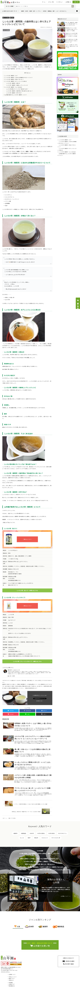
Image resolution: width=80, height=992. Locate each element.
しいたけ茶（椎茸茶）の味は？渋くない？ (14, 79)
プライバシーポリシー (5, 972)
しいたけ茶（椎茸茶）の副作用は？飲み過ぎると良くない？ (19, 91)
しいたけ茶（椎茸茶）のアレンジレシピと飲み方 (16, 81)
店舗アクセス (12, 978)
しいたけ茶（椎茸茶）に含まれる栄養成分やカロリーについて (19, 77)
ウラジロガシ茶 (56, 838)
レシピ (57, 11)
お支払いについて (13, 977)
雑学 (54, 11)
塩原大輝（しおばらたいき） (14, 670)
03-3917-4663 (6, 970)
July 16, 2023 (30, 262)
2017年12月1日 (20, 274)
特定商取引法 (12, 986)
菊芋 (29, 838)
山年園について (65, 896)
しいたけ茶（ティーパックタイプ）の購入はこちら (27, 661)
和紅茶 (36, 838)
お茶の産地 (52, 833)
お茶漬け (45, 11)
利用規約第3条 (31, 688)
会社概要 (11, 982)
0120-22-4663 (68, 961)
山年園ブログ (12, 984)
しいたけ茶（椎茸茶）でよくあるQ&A (13, 87)
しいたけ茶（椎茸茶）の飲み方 (13, 83)
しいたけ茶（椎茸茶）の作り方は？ (14, 93)
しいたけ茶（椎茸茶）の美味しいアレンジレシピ (17, 85)
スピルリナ (45, 838)
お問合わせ (11, 980)
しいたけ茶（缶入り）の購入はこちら (27, 590)
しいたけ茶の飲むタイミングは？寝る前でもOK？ (17, 89)
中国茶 (30, 11)
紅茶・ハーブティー (37, 11)
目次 (25, 73)
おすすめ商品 (6, 17)
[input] (44, 6)
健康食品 (50, 11)
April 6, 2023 (22, 289)
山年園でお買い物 (78, 303)
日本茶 (26, 11)
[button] (73, 6)
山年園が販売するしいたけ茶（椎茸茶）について (16, 94)
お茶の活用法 (41, 833)
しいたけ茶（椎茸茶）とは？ (11, 75)
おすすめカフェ (63, 11)
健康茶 (22, 11)
